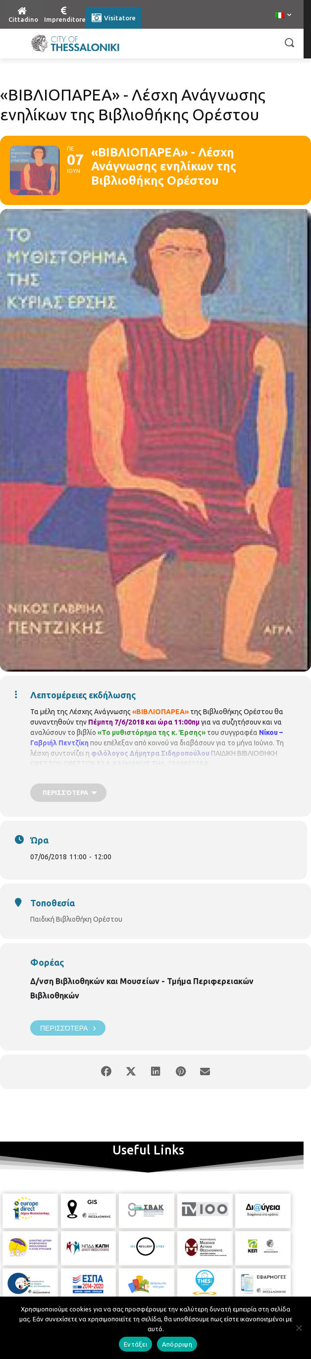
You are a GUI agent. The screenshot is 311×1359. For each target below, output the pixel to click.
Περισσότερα (68, 1028)
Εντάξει (135, 1344)
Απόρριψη (177, 1344)
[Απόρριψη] (299, 1328)
